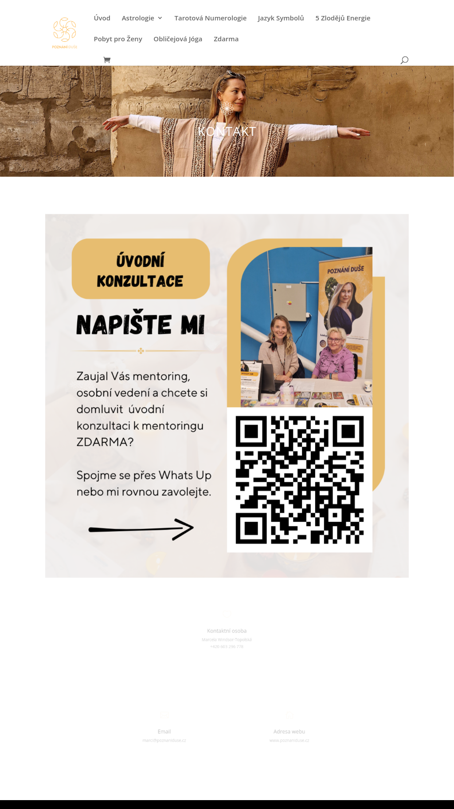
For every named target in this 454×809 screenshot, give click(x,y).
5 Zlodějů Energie (342, 18)
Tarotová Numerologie (211, 18)
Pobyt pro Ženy (118, 39)
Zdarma (226, 39)
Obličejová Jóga (177, 39)
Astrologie (138, 18)
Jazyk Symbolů (281, 18)
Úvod (102, 18)
